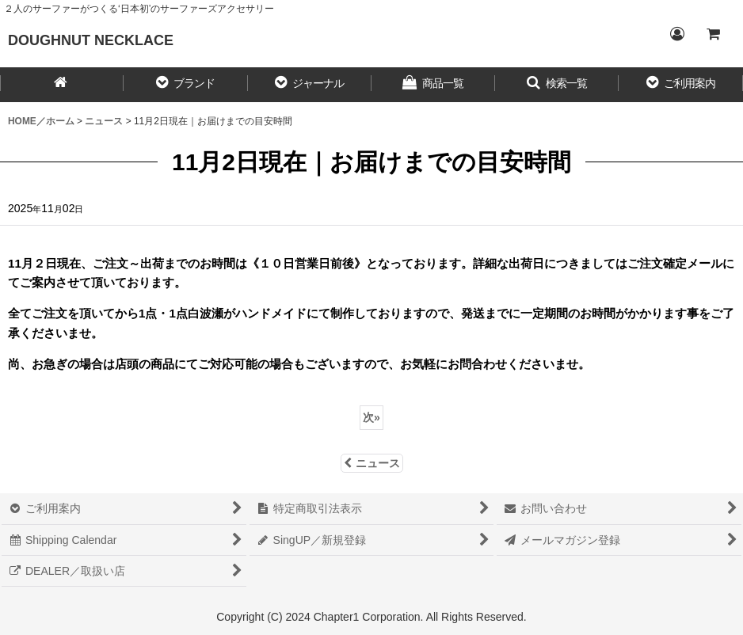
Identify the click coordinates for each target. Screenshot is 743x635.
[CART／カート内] (713, 34)
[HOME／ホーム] (62, 84)
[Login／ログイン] (676, 34)
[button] (185, 84)
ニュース (372, 463)
